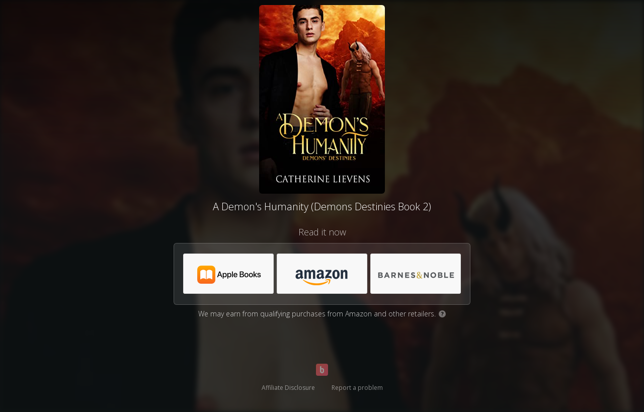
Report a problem (357, 387)
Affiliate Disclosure (288, 387)
